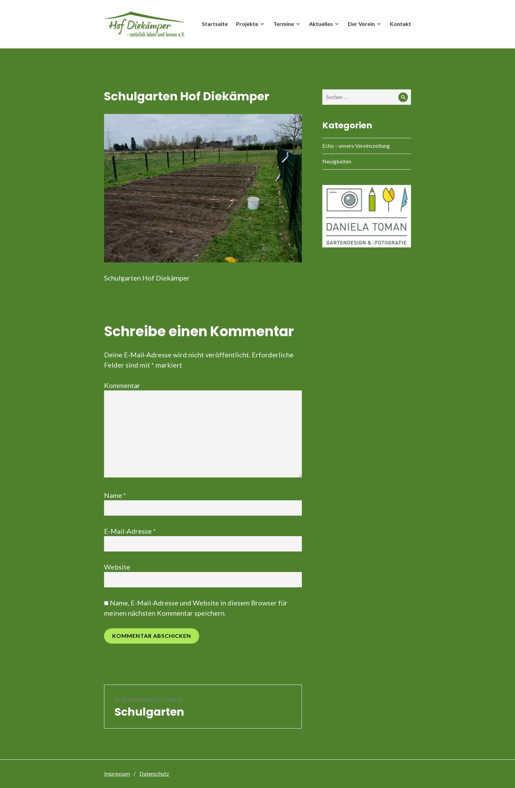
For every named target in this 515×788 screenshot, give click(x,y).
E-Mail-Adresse (130, 531)
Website (117, 567)
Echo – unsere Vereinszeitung (356, 145)
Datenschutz (154, 773)
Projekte (247, 23)
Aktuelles (321, 23)
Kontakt (400, 23)
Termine (283, 23)
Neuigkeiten (336, 161)
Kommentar (122, 385)
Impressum (117, 773)
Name (115, 495)
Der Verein (361, 23)
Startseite (215, 23)
